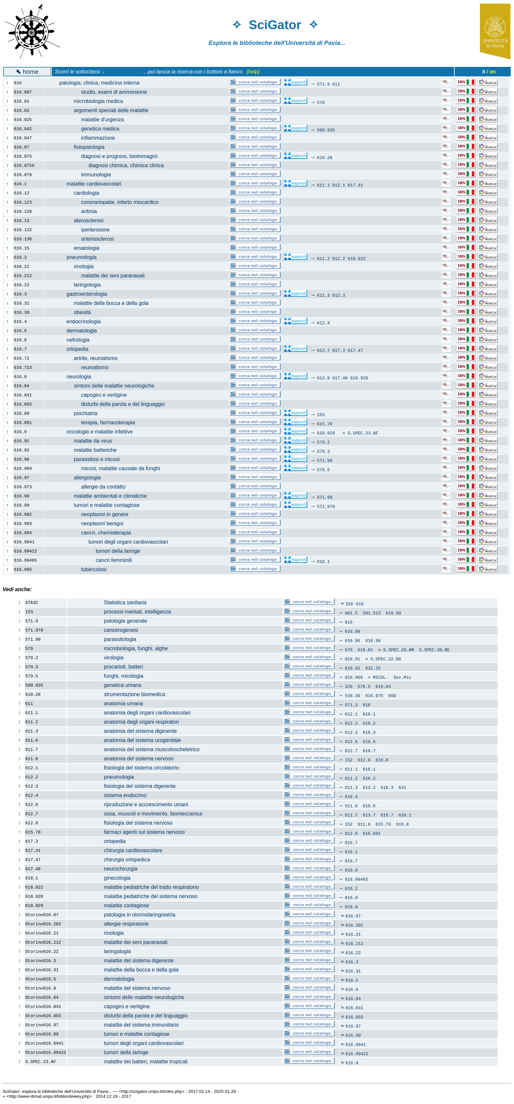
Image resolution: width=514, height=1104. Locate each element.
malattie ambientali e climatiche (99, 496)
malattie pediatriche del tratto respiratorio (133, 887)
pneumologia (74, 257)
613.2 (369, 787)
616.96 (352, 640)
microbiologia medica (87, 101)
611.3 (323, 295)
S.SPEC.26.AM (398, 649)
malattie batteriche (84, 450)
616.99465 (356, 879)
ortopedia (70, 349)
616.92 (352, 668)
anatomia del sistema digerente (122, 731)
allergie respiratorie (108, 924)
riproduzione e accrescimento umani (128, 804)
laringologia (76, 285)
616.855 (355, 1017)
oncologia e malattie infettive (92, 431)
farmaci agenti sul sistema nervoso (126, 832)
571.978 (326, 506)
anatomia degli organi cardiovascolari (129, 712)
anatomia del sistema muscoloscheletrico (134, 749)
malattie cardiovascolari (86, 184)
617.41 (355, 185)
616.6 (369, 741)
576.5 (364, 686)
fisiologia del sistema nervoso (120, 823)
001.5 (351, 613)
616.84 (353, 998)
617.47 (355, 350)
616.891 (372, 833)
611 (336, 84)
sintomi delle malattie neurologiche (103, 386)
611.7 (351, 815)
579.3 (323, 451)
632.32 (373, 668)
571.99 (324, 460)
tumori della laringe (96, 551)
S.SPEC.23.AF (363, 433)
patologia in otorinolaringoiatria (121, 914)
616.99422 (357, 1053)
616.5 (352, 980)
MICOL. (380, 677)
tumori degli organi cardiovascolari (110, 542)
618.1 (323, 561)
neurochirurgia (102, 869)
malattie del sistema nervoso (119, 988)
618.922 (357, 258)
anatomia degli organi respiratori (123, 722)
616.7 (369, 750)
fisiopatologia (78, 147)
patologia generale (107, 621)
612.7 (323, 350)
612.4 (323, 323)
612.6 (351, 741)
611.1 (323, 185)
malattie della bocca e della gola (100, 303)
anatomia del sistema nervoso (121, 758)
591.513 (372, 613)
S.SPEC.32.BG (385, 659)
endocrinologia (76, 321)
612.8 (323, 378)
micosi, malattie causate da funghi (106, 468)
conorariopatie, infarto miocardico (105, 202)
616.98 (373, 640)
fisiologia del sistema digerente (122, 786)
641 (402, 787)
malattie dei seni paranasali (98, 275)
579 (321, 102)
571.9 (323, 84)
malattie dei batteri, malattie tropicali (128, 1061)
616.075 (374, 695)
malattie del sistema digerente (121, 960)
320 (348, 686)
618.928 (359, 378)
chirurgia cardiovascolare (115, 850)
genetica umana (104, 685)
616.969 (354, 677)
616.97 (353, 1026)
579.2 (323, 442)
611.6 (351, 806)
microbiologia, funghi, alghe (118, 648)
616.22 (353, 952)
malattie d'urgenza (88, 119)
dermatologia (74, 330)
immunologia (81, 174)
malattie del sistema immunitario (123, 1025)
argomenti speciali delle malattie (100, 110)
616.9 (351, 907)
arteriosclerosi (83, 239)
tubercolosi (79, 569)
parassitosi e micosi (86, 459)
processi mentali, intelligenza (119, 611)
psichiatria (75, 413)
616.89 (393, 613)
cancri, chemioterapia (91, 532)
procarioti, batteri (105, 667)
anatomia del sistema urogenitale (124, 740)
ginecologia (99, 878)
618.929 (326, 433)
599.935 (326, 130)
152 (348, 760)
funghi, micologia (105, 676)
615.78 (324, 424)
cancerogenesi (103, 630)
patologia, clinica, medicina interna (96, 83)
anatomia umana (105, 703)
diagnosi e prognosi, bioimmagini (105, 156)
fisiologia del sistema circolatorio (123, 768)
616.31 (353, 971)
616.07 (353, 916)
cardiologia (76, 193)
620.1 (405, 815)
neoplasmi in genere (90, 514)
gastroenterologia (79, 294)
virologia (96, 657)
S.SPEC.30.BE (434, 649)
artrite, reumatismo (85, 358)
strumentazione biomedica (116, 694)
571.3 (351, 705)
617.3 (338, 350)
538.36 (352, 695)
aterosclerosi (78, 220)
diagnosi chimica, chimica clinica (108, 165)
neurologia (71, 376)
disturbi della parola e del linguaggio (108, 404)
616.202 (355, 925)
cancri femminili (92, 560)
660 (392, 695)
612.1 (338, 185)
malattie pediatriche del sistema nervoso (133, 896)
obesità (71, 312)
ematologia (76, 248)
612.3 (338, 295)
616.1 (369, 714)
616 (360, 604)
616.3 (369, 732)
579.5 (323, 469)
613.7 (369, 815)
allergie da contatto (89, 487)
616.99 (352, 631)
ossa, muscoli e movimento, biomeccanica (135, 813)
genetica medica (86, 128)
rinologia (73, 266)
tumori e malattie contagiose (96, 505)
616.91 (352, 659)
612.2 (338, 258)
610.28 (324, 157)
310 (349, 604)
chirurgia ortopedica (109, 859)
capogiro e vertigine (89, 395)
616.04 (383, 686)
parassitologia (102, 639)
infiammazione (83, 138)
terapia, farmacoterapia (93, 422)
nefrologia (71, 340)
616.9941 (356, 1044)
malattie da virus (82, 441)
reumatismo (80, 367)
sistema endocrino (107, 795)
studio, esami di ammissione (99, 92)
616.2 (369, 723)
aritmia (74, 211)
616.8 (382, 760)
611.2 (323, 258)
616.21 (353, 934)
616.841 (355, 1008)
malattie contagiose (108, 905)
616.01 (365, 649)
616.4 (351, 796)
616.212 (355, 943)
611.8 (364, 824)
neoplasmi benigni (87, 523)
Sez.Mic (402, 677)
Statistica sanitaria (107, 602)
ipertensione (81, 229)
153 (321, 414)
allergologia (76, 477)
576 (348, 649)
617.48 (340, 378)
